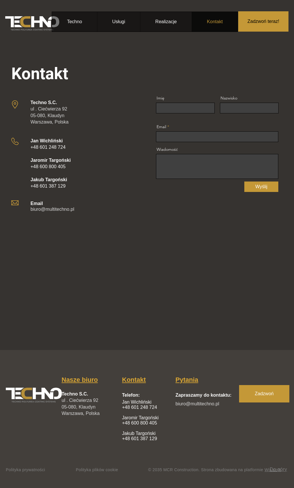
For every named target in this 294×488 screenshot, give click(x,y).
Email (161, 127)
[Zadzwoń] (264, 393)
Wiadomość (167, 149)
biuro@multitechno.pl (52, 209)
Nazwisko (228, 98)
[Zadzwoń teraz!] (263, 21)
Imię (160, 98)
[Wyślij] (261, 187)
